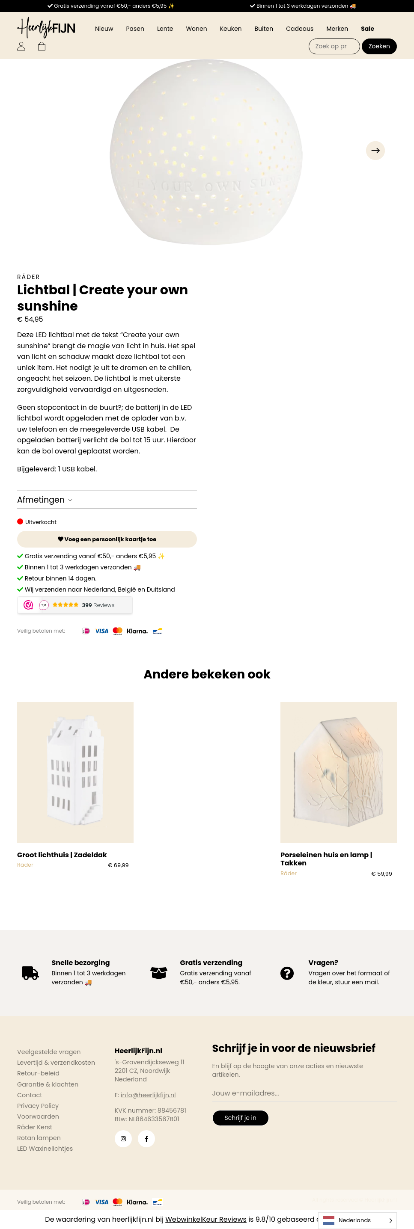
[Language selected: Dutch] (357, 1220)
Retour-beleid (38, 1073)
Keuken (231, 28)
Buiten (264, 28)
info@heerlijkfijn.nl (148, 1095)
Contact (29, 1095)
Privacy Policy (38, 1106)
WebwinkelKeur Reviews (206, 1219)
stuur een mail (356, 982)
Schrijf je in (240, 1118)
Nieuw (104, 28)
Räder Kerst (34, 1127)
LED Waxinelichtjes (45, 1148)
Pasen (135, 28)
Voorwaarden (38, 1116)
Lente (165, 28)
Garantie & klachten (47, 1084)
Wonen (196, 28)
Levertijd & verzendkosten (56, 1062)
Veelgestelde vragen (49, 1052)
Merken (337, 28)
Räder (28, 276)
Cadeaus (299, 28)
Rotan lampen (39, 1138)
